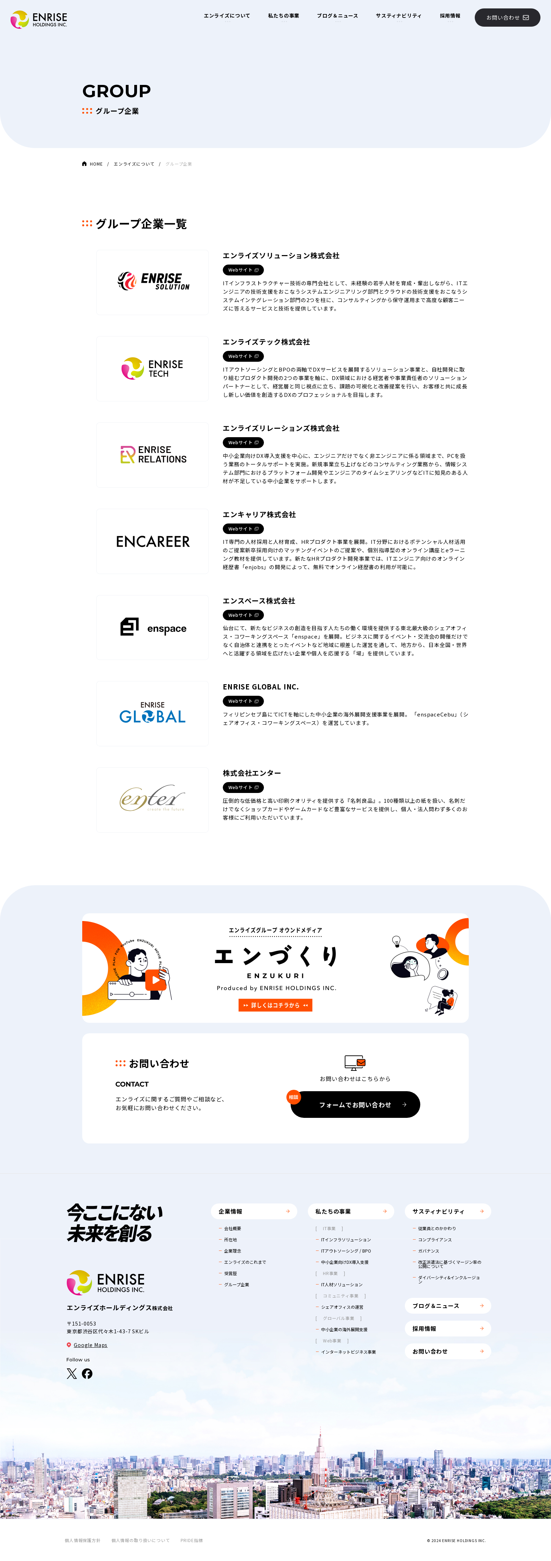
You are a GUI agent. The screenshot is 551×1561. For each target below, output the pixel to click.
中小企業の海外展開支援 (344, 1329)
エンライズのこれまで (245, 1262)
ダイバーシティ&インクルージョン (449, 1279)
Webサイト (240, 269)
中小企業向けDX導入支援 (345, 1262)
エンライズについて (227, 15)
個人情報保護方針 (83, 1540)
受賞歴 (230, 1273)
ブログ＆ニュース (337, 15)
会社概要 (232, 1228)
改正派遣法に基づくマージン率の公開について (449, 1264)
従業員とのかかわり (437, 1228)
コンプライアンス (435, 1240)
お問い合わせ (507, 17)
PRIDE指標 (192, 1540)
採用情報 (450, 15)
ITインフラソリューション (346, 1240)
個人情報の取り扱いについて (140, 1540)
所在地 (230, 1240)
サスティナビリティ (399, 15)
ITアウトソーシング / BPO (346, 1251)
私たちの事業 (283, 15)
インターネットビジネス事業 (348, 1352)
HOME (96, 164)
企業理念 (232, 1251)
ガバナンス (428, 1251)
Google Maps (87, 1344)
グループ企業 (236, 1284)
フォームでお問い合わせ (349, 1100)
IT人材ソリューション (342, 1284)
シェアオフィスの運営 (342, 1307)
